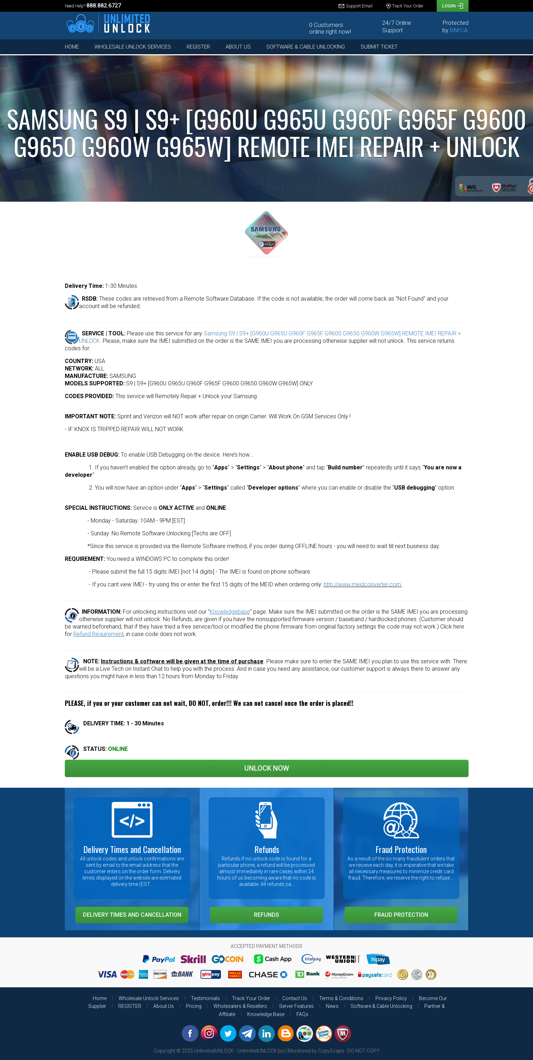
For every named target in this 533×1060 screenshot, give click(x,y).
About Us (238, 47)
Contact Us (294, 998)
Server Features (296, 1006)
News (332, 1006)
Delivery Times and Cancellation (132, 914)
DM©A (459, 30)
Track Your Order (251, 998)
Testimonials (205, 998)
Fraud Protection (401, 914)
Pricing (194, 1006)
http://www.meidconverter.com (362, 584)
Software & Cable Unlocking (305, 47)
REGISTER (198, 47)
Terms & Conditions (341, 998)
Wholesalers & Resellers (240, 1006)
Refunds (266, 914)
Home (72, 47)
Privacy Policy (391, 998)
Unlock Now (266, 768)
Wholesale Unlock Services (133, 47)
